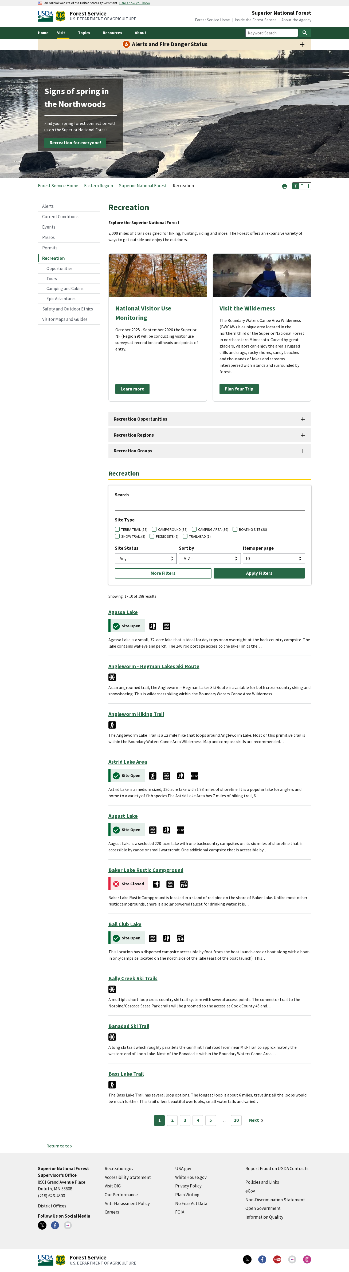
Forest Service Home (212, 20)
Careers (112, 1212)
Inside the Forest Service (256, 20)
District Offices (52, 1206)
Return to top (59, 1146)
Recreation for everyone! (75, 143)
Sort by (186, 548)
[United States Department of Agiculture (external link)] (47, 16)
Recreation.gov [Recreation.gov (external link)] (119, 1168)
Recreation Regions (134, 435)
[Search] (305, 33)
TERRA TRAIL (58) (134, 529)
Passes (48, 237)
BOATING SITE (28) (253, 529)
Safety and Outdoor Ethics (67, 309)
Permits (49, 248)
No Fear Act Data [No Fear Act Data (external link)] (191, 1203)
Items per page (258, 548)
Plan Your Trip (239, 389)
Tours (51, 278)
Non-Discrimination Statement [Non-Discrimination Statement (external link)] (275, 1200)
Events (48, 227)
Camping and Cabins (65, 288)
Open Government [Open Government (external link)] (263, 1208)
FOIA (179, 1212)
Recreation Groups (133, 451)
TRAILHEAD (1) (200, 536)
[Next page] (257, 1120)
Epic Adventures (61, 298)
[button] (284, 185)
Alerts (48, 206)
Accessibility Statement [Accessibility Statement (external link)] (128, 1177)
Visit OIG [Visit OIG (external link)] (113, 1186)
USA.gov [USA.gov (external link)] (183, 1168)
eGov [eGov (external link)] (250, 1191)
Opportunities (59, 268)
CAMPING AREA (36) (213, 529)
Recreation (53, 258)
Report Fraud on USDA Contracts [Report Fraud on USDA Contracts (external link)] (276, 1168)
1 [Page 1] (159, 1120)
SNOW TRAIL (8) (133, 536)
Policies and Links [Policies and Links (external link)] (262, 1182)
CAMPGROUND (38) (172, 529)
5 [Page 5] (211, 1120)
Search (122, 495)
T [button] (295, 186)
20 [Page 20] (236, 1120)
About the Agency (296, 20)
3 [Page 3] (185, 1120)
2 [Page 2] (172, 1120)
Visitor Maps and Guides (65, 319)
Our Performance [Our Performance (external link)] (121, 1195)
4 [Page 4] (198, 1120)
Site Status (126, 548)
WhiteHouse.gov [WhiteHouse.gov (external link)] (191, 1177)
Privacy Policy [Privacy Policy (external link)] (188, 1186)
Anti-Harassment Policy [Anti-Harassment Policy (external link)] (127, 1203)
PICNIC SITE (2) (167, 536)
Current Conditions (60, 217)
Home (43, 32)
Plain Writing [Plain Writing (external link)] (187, 1195)
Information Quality (264, 1217)
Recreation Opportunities (140, 419)
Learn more (132, 389)
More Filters (163, 573)
